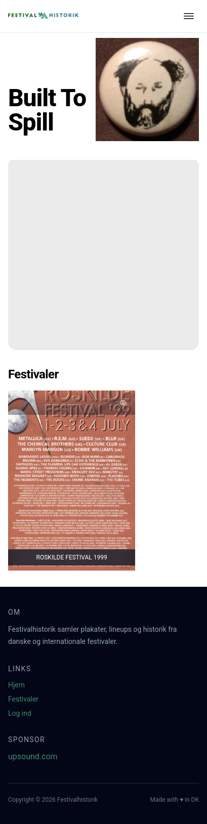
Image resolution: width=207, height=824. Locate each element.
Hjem (16, 685)
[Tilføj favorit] (123, 403)
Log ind (19, 713)
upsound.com (33, 756)
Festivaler (23, 699)
